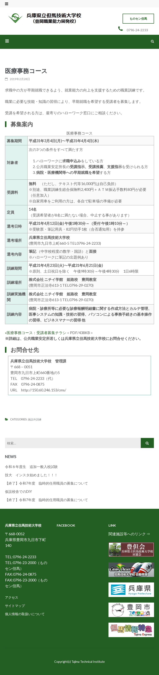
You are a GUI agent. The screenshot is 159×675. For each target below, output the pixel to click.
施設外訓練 (34, 419)
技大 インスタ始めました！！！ (31, 475)
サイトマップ (15, 606)
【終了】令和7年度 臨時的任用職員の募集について (46, 483)
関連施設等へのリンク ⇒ (129, 534)
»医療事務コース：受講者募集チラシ (35, 332)
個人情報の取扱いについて (25, 614)
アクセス (11, 597)
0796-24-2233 (137, 30)
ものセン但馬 (138, 18)
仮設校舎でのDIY (18, 491)
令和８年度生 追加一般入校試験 (33, 466)
